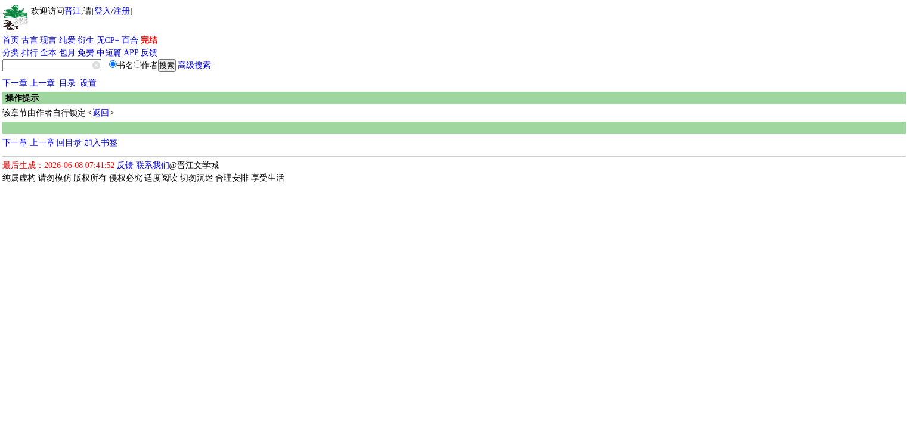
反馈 (149, 52)
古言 (29, 40)
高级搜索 (194, 65)
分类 (10, 52)
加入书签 (100, 142)
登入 (102, 11)
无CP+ (108, 40)
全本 (48, 52)
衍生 (86, 40)
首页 (10, 40)
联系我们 (152, 165)
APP (131, 52)
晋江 (72, 11)
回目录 (69, 142)
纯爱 (67, 40)
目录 (67, 83)
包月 (67, 52)
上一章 (42, 83)
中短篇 (109, 52)
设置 (88, 83)
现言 (48, 40)
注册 (121, 11)
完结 (149, 40)
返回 (100, 112)
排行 (29, 52)
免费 (86, 52)
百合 (130, 40)
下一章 (14, 83)
